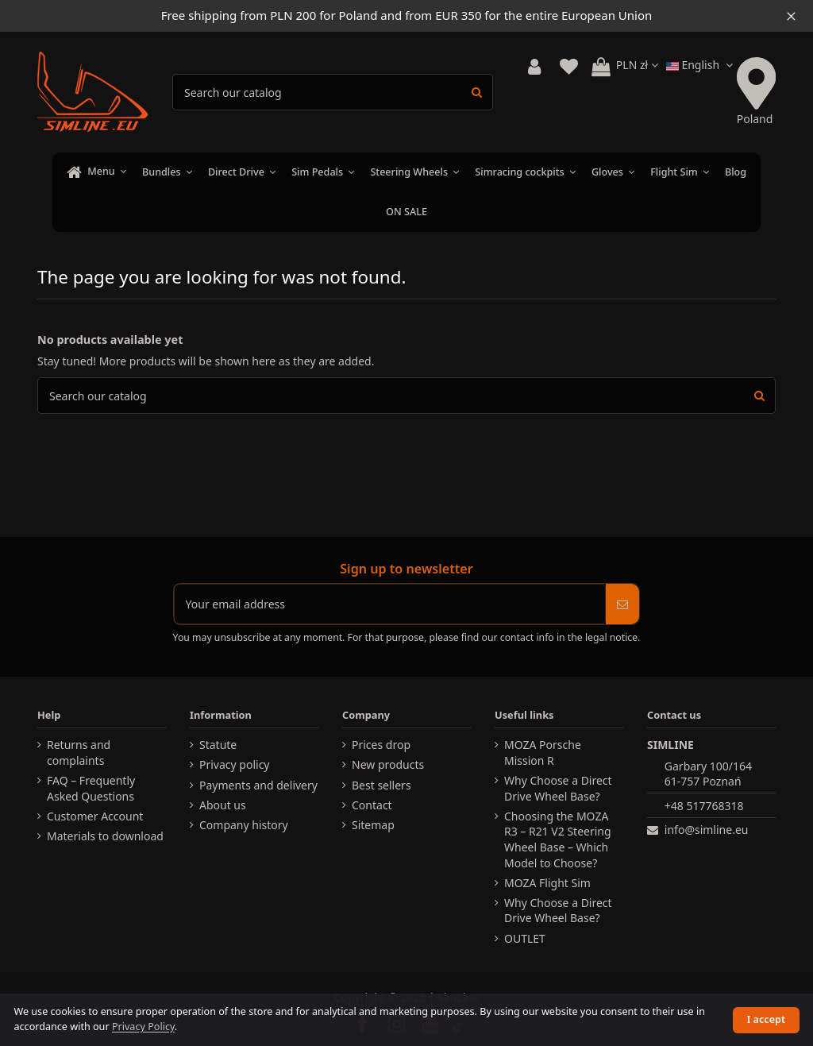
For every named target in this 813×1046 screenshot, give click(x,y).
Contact (372, 804)
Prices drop (381, 744)
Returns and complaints (78, 752)
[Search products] (476, 92)
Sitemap (373, 824)
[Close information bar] (791, 16)
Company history (243, 824)
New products (388, 764)
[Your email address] (390, 604)
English (701, 64)
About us (222, 804)
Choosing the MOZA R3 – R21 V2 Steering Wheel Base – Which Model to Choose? (557, 839)
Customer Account (95, 816)
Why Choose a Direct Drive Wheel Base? (558, 788)
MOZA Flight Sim (547, 882)
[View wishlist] (568, 67)
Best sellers (381, 785)
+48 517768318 (704, 805)
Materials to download (105, 835)
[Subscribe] (622, 604)
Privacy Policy (143, 1026)
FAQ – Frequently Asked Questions (91, 788)
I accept (766, 1019)
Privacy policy (234, 764)
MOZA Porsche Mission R (542, 752)
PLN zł (637, 64)
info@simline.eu (707, 829)
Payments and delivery (258, 785)
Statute (218, 744)
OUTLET (524, 938)
